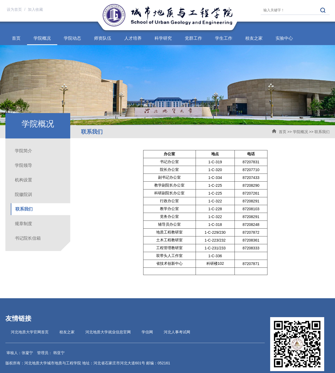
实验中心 (284, 38)
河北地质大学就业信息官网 (108, 332)
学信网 (147, 332)
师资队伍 (102, 38)
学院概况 (42, 38)
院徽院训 (23, 194)
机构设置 (23, 180)
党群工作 (193, 38)
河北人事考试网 (177, 332)
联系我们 (322, 132)
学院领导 (23, 165)
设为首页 (15, 9)
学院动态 (72, 38)
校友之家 (254, 38)
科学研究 (163, 38)
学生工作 (223, 38)
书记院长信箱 (28, 238)
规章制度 (23, 223)
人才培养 (133, 38)
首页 (16, 38)
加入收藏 (35, 9)
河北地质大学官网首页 (30, 332)
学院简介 (23, 150)
